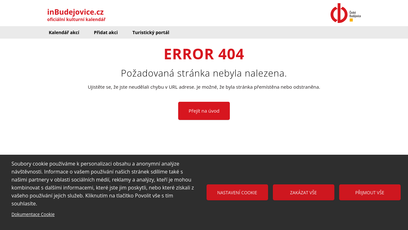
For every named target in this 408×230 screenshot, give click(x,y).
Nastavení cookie (237, 192)
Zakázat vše (303, 192)
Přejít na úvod (204, 111)
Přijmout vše (369, 192)
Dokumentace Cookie (33, 214)
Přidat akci (106, 32)
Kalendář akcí (64, 32)
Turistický (150, 32)
